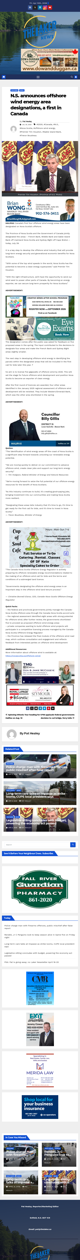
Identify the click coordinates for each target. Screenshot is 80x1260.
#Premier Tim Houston (30, 132)
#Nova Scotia (26, 128)
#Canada (48, 124)
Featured (14, 90)
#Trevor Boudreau (28, 135)
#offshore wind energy (44, 128)
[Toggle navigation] (38, 77)
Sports (57, 1148)
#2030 (39, 124)
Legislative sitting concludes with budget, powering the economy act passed (36, 822)
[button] (72, 77)
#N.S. (55, 124)
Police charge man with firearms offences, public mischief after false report (36, 768)
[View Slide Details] (40, 210)
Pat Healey (27, 121)
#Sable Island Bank (51, 132)
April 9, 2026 (15, 1159)
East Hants (11, 790)
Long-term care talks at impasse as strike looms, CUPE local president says (35, 795)
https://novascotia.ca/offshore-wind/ (23, 656)
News (22, 90)
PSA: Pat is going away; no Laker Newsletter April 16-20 (31, 962)
